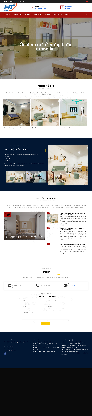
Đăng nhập (69, 6)
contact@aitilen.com (40, 8)
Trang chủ (7, 14)
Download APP (57, 14)
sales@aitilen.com (11, 350)
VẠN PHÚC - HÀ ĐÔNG (66, 128)
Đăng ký (68, 8)
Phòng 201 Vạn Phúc (39, 342)
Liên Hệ (67, 14)
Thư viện (47, 14)
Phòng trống (18, 14)
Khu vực (27, 14)
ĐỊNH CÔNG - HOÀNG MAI (38, 128)
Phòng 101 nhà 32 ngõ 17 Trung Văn (12, 128)
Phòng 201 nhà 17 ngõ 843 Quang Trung (47, 343)
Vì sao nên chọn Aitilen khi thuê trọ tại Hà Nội (75, 353)
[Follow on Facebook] (5, 353)
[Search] (87, 14)
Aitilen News (37, 14)
